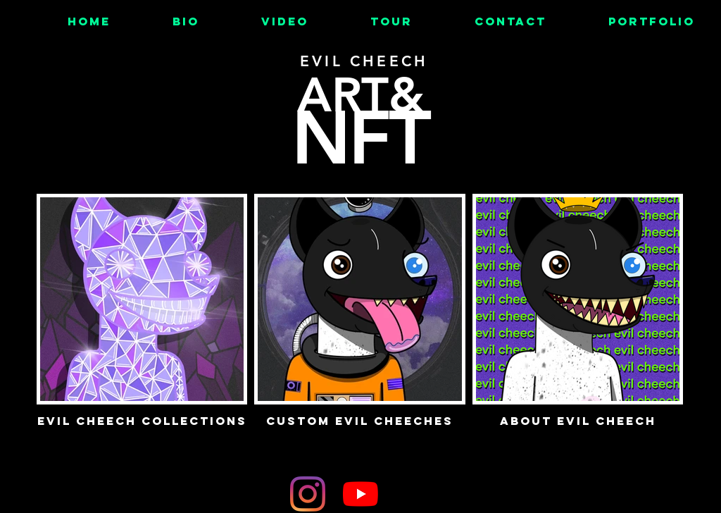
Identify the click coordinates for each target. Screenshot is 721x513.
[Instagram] (307, 494)
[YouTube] (360, 494)
